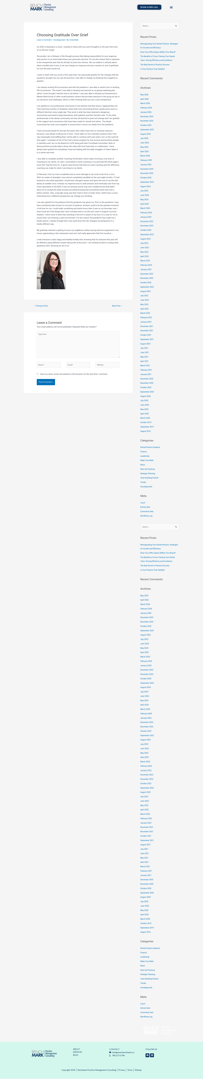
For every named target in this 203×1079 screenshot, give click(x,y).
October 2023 (146, 230)
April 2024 (144, 204)
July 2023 (144, 243)
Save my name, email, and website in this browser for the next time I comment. (74, 376)
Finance (143, 452)
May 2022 (144, 304)
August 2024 (145, 186)
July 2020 (144, 401)
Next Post (117, 306)
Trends (143, 482)
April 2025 (144, 151)
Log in (143, 503)
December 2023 (147, 221)
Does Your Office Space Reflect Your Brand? (159, 52)
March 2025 (145, 156)
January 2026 (146, 112)
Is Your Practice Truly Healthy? (153, 69)
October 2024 (146, 178)
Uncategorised (60, 40)
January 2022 (146, 322)
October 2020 (146, 387)
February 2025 (146, 160)
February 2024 (146, 213)
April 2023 (144, 256)
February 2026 (146, 108)
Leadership (145, 456)
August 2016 (145, 431)
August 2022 (145, 291)
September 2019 (147, 427)
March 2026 (145, 103)
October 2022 (146, 283)
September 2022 (147, 287)
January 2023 (146, 269)
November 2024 (147, 173)
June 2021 (144, 352)
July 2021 (144, 348)
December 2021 (147, 326)
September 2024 (147, 182)
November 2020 (147, 383)
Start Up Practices (148, 469)
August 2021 (145, 344)
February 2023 (146, 265)
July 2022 (144, 296)
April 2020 (144, 414)
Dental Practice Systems (150, 447)
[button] (171, 7)
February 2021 (146, 370)
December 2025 (147, 117)
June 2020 (144, 405)
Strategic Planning (148, 473)
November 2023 (147, 226)
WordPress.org (146, 516)
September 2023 (147, 234)
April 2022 (144, 309)
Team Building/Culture (150, 478)
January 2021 (146, 374)
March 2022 (145, 313)
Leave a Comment (44, 40)
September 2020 (147, 392)
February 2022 (146, 317)
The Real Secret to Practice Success (155, 65)
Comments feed (147, 511)
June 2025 (144, 143)
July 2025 (144, 138)
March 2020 (145, 418)
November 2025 (147, 121)
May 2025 (144, 147)
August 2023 (145, 239)
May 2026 (144, 95)
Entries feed (145, 507)
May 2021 (144, 357)
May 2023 (144, 252)
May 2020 (144, 409)
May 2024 (144, 200)
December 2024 (147, 169)
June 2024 (144, 195)
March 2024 (145, 208)
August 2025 (145, 134)
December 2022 (147, 274)
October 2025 (146, 125)
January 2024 (146, 217)
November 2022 (147, 278)
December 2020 (147, 379)
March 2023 (145, 261)
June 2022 (144, 300)
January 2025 (146, 165)
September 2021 (147, 339)
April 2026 (144, 99)
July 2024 (144, 191)
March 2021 (145, 366)
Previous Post (41, 306)
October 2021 (146, 335)
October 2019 (146, 422)
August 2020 (145, 396)
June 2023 (144, 248)
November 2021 (147, 331)
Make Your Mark (147, 460)
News (142, 465)
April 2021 (144, 361)
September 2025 (147, 130)
